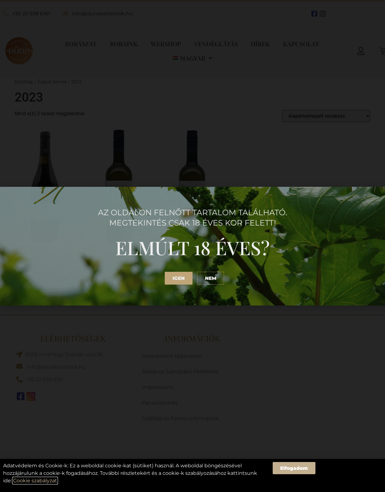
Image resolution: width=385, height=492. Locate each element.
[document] (192, 246)
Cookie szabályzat (35, 481)
